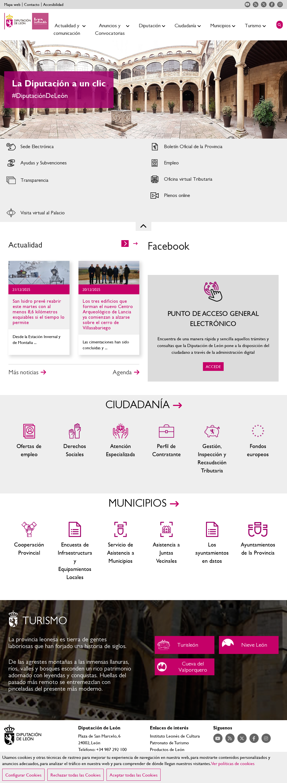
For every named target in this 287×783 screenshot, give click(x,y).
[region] (143, 767)
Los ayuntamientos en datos (212, 551)
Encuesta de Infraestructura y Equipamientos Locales (74, 551)
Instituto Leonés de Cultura (175, 736)
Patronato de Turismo (169, 742)
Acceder (71, 147)
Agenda (122, 372)
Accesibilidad (53, 4)
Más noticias (23, 372)
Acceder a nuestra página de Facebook (272, 4)
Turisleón (184, 645)
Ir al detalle (39, 272)
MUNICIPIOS (137, 503)
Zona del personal (166, 449)
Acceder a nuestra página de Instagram (280, 4)
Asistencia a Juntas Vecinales (166, 551)
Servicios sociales (74, 449)
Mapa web (12, 4)
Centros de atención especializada (120, 449)
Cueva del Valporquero (184, 666)
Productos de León (167, 749)
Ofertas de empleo (29, 449)
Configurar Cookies (23, 774)
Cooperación (29, 551)
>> (135, 243)
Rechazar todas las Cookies (75, 774)
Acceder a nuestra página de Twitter (264, 4)
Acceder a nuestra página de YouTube (247, 4)
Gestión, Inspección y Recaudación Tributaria (212, 449)
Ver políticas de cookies (232, 763)
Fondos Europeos (258, 449)
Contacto (32, 4)
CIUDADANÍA (137, 405)
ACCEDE (213, 328)
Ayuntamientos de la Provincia (258, 551)
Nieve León (249, 645)
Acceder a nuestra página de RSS (255, 4)
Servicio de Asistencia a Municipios (120, 551)
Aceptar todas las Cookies (134, 774)
